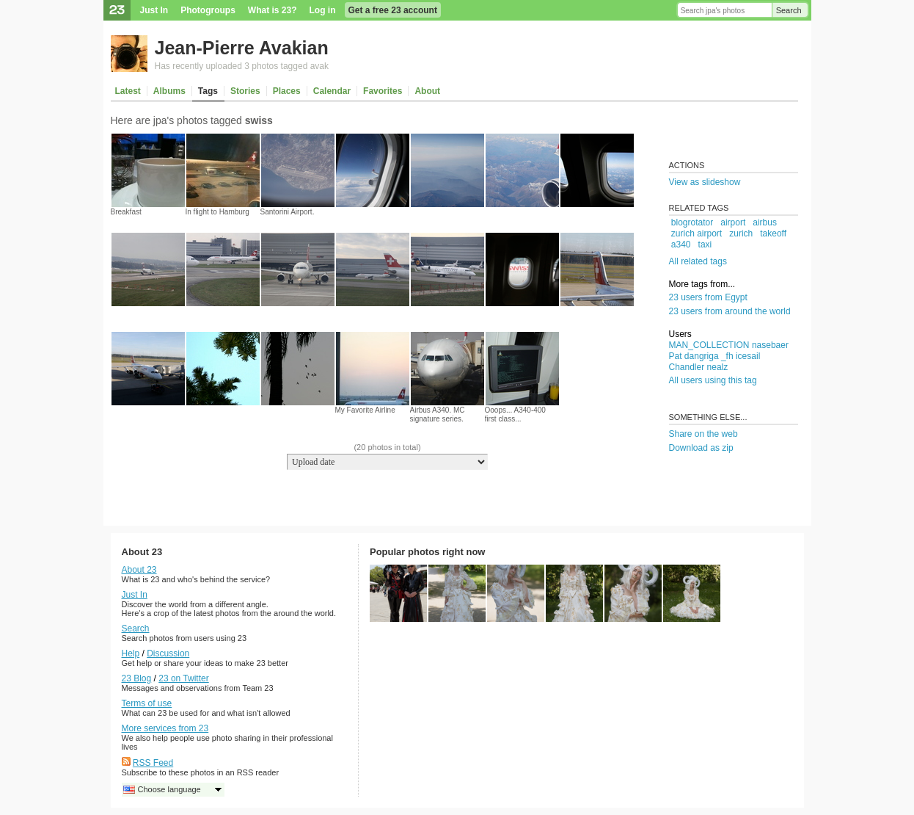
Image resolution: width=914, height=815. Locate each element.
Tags (208, 91)
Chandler (687, 367)
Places (287, 91)
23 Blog (137, 678)
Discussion (168, 653)
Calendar (332, 91)
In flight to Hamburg (217, 212)
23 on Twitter (183, 678)
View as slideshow (705, 182)
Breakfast (126, 212)
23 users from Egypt (708, 297)
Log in (323, 10)
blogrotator (692, 222)
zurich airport (696, 233)
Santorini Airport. (287, 212)
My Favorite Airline (365, 410)
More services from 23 (165, 728)
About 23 (139, 570)
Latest (128, 91)
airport (732, 222)
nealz (717, 367)
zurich (741, 233)
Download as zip (701, 448)
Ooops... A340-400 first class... (515, 414)
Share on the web (703, 434)
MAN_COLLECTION (709, 345)
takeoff (773, 233)
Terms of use (147, 703)
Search (789, 10)
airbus (765, 222)
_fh (727, 356)
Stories (245, 91)
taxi (705, 244)
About (427, 91)
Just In (154, 10)
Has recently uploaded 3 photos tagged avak (242, 66)
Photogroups (207, 10)
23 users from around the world (730, 311)
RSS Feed (153, 763)
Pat (675, 356)
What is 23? (272, 10)
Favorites (382, 91)
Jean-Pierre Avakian (242, 47)
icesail (748, 356)
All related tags (698, 261)
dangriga (701, 356)
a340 (681, 244)
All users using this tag (713, 380)
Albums (169, 91)
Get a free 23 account (392, 10)
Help (131, 653)
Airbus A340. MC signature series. (437, 414)
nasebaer (770, 345)
